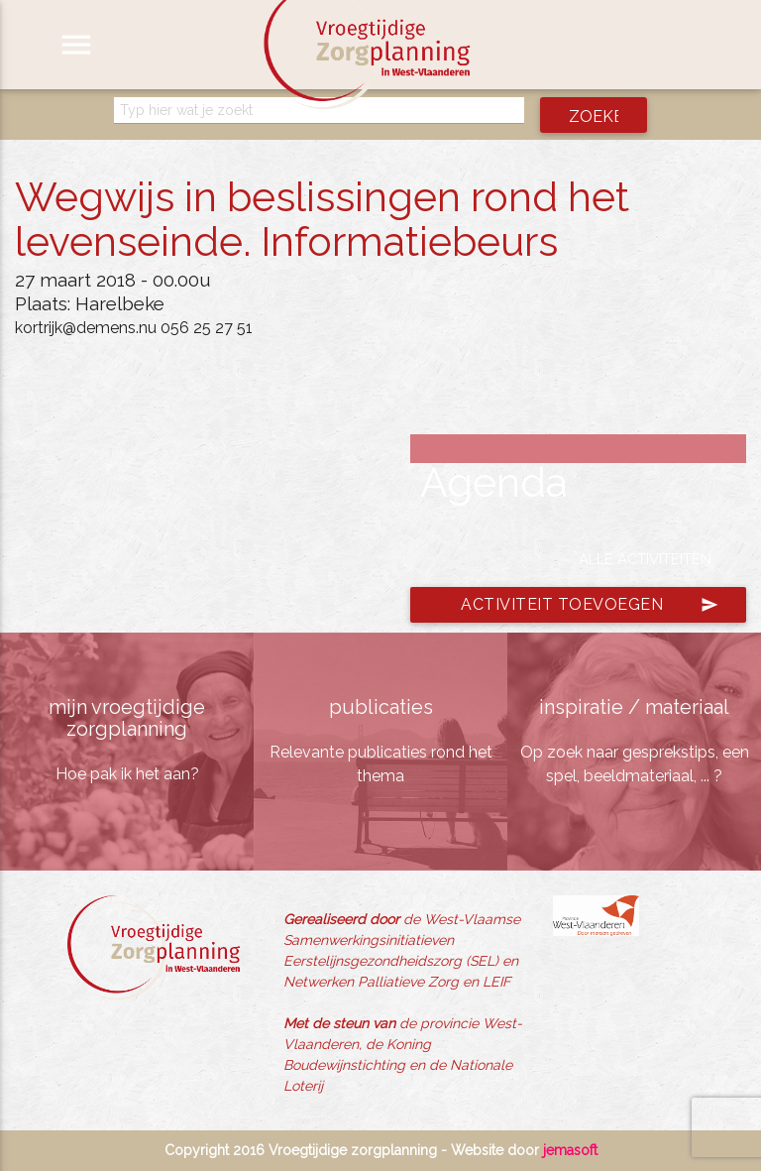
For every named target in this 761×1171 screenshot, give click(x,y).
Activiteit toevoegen (589, 605)
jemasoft (570, 1150)
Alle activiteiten (645, 558)
